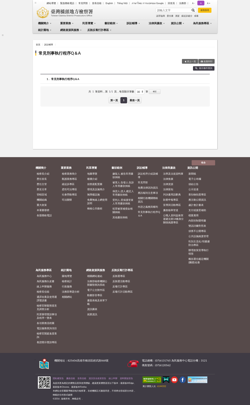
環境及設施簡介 (96, 189)
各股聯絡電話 (44, 215)
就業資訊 (92, 314)
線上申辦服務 (44, 286)
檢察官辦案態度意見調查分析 (47, 307)
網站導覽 (51, 3)
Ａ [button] (201, 3)
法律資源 (168, 184)
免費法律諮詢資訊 (148, 187)
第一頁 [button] (114, 100)
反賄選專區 (119, 275)
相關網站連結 (94, 275)
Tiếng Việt (122, 3)
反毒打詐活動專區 (123, 291)
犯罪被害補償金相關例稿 (123, 210)
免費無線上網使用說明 (97, 201)
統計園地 (43, 29)
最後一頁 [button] (135, 100)
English (109, 3)
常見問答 (83, 3)
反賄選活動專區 (121, 281)
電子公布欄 (194, 178)
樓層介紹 (92, 178)
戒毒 (196, 15)
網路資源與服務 (69, 29)
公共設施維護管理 (198, 236)
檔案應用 (193, 215)
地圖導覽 (92, 173)
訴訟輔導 (132, 23)
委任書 (170, 15)
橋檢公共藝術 (94, 208)
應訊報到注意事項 (148, 192)
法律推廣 (168, 178)
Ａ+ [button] (208, 3)
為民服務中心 (44, 275)
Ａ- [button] (193, 3)
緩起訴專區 (68, 184)
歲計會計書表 (196, 204)
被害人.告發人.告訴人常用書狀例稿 (123, 184)
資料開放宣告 (126, 378)
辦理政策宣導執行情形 (198, 252)
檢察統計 (67, 281)
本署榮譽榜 (43, 210)
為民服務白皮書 (45, 281)
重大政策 (42, 204)
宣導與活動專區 (172, 204)
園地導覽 (67, 275)
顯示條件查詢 (203, 68)
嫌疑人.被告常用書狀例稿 (123, 175)
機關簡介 (43, 23)
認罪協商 (160, 15)
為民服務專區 (201, 23)
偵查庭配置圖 (94, 184)
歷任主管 (42, 184)
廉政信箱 (70, 378)
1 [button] (124, 100)
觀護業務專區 (69, 178)
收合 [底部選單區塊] (203, 162)
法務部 (182, 3)
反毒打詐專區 (120, 286)
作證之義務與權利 (148, 206)
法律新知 (168, 189)
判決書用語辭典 (172, 194)
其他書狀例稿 (120, 217)
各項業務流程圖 (45, 323)
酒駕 (177, 15)
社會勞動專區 (69, 194)
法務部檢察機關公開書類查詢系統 (97, 283)
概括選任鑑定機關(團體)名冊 (198, 260)
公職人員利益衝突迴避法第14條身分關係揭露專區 (173, 219)
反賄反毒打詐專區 (98, 29)
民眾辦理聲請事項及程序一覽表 (47, 316)
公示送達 (193, 189)
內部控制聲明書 (197, 220)
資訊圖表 (92, 309)
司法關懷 (67, 199)
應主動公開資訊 (197, 199)
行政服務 (67, 286)
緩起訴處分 (186, 15)
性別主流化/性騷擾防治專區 (199, 243)
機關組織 (42, 199)
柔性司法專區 (69, 189)
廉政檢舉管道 (170, 210)
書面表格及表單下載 (97, 302)
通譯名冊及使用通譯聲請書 (47, 298)
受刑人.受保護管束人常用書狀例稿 (123, 201)
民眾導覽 (87, 23)
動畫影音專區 (94, 295)
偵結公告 (193, 184)
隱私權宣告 (58, 378)
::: (35, 2)
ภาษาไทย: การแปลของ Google (148, 3)
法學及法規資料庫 (173, 173)
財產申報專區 (170, 199)
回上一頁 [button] (191, 61)
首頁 (38, 44)
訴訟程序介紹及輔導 (148, 175)
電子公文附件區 (96, 289)
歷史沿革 (42, 189)
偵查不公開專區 (197, 230)
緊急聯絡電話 (67, 3)
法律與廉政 (155, 23)
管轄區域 (42, 194)
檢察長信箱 (43, 291)
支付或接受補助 (197, 210)
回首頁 (171, 3)
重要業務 (65, 23)
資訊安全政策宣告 (97, 378)
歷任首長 (42, 178)
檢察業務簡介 (69, 173)
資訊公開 (176, 23)
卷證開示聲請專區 (47, 342)
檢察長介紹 (43, 173)
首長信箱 (96, 3)
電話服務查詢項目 (47, 328)
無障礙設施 (93, 194)
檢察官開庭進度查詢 (47, 335)
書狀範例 (109, 23)
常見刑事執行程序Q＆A (60, 53)
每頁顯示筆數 (126, 91)
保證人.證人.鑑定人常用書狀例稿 (123, 193)
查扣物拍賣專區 (197, 194)
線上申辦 (113, 378)
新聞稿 (192, 173)
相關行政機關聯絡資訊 (148, 199)
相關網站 (67, 296)
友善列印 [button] (208, 61)
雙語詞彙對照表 (197, 225)
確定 (155, 91)
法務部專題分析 (70, 291)
